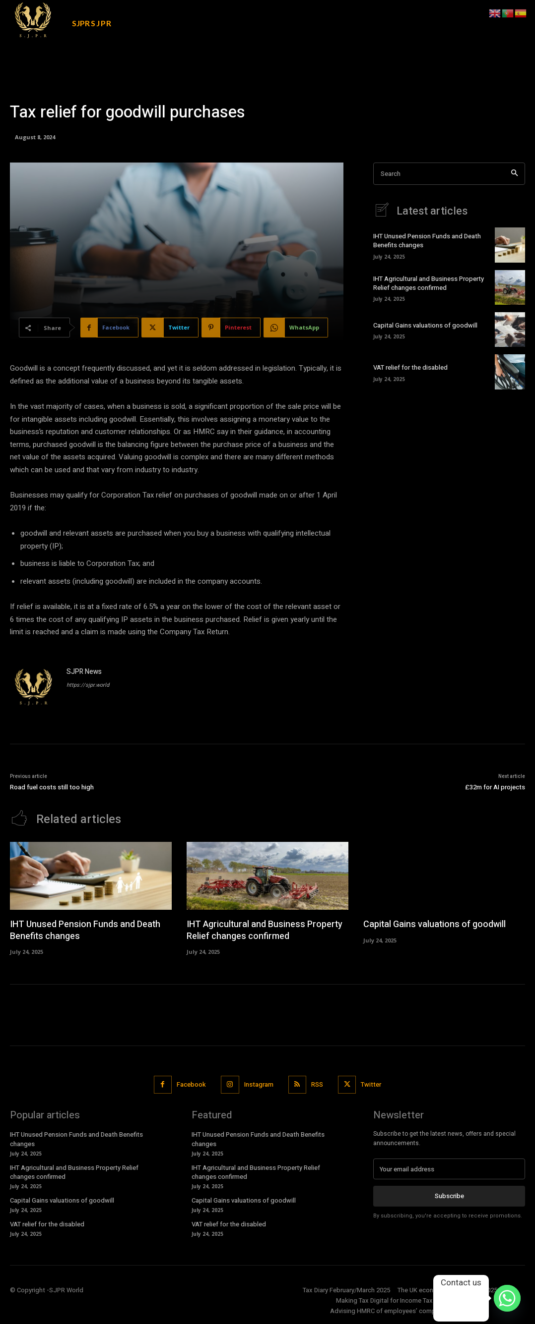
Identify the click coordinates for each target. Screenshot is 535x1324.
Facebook (191, 1084)
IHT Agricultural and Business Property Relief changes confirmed (428, 283)
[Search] (514, 174)
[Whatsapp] (507, 1298)
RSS (317, 1084)
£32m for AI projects (495, 787)
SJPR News (84, 671)
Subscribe (449, 1196)
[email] (449, 1168)
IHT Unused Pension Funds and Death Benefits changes (427, 240)
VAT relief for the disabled (410, 367)
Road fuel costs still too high (52, 787)
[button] (464, 13)
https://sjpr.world (88, 685)
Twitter (371, 1084)
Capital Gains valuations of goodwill (425, 325)
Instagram (258, 1084)
